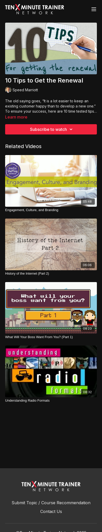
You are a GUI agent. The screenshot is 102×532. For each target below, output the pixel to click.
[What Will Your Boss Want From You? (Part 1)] (51, 337)
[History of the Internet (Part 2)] (51, 273)
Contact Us (51, 511)
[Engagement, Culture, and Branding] (51, 210)
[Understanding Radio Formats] (51, 400)
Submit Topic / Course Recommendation (51, 502)
